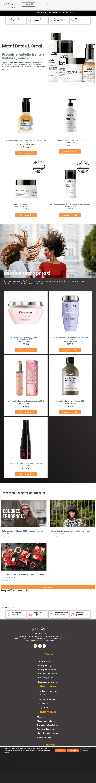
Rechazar (72, 750)
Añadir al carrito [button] (25, 153)
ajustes (8, 752)
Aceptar (59, 750)
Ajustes (85, 750)
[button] (47, 4)
